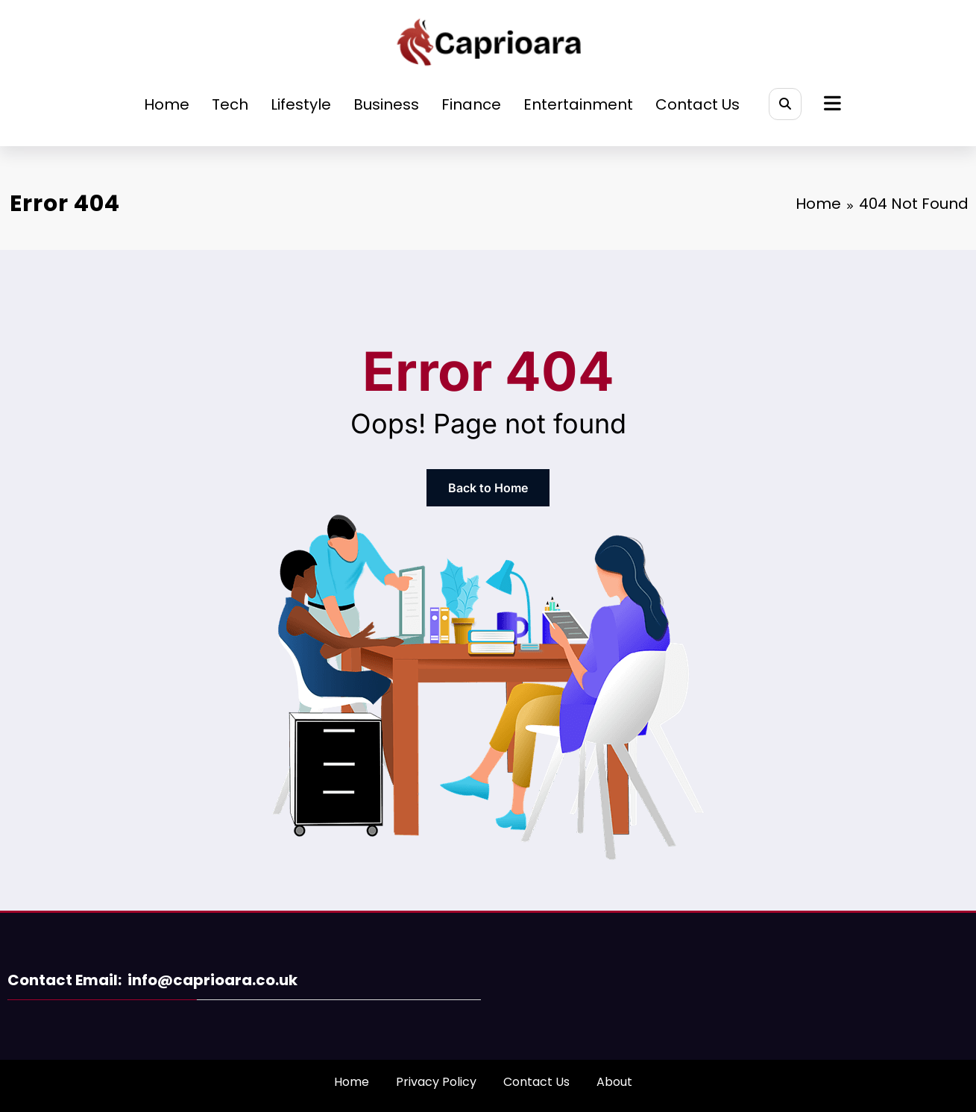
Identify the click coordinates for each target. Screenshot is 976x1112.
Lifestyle (301, 104)
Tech (230, 104)
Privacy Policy (436, 1081)
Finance (471, 104)
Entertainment (578, 104)
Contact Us (697, 104)
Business (386, 104)
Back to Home (488, 487)
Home (166, 104)
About (614, 1081)
